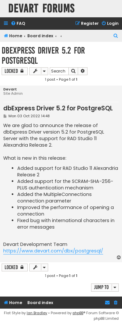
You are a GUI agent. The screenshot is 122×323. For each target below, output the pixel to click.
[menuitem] (18, 23)
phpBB (78, 312)
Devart (10, 89)
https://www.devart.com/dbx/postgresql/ (53, 251)
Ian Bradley (37, 312)
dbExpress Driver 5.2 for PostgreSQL (43, 55)
